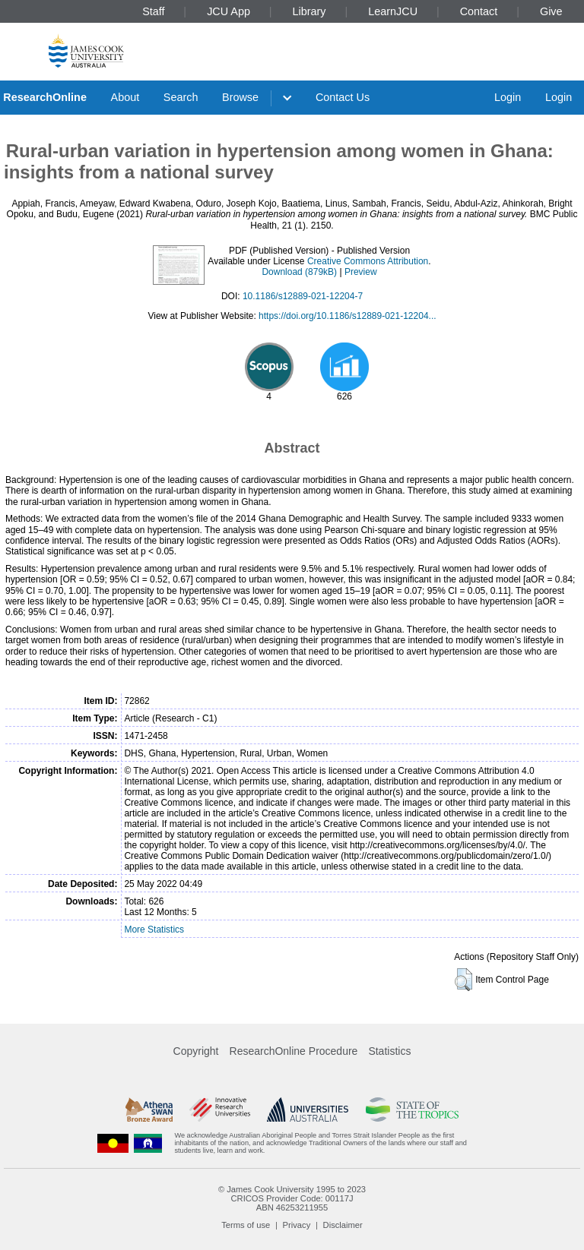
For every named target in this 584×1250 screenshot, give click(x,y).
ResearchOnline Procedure (294, 1051)
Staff (153, 11)
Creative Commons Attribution (367, 261)
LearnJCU (392, 11)
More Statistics (154, 929)
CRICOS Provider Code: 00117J (291, 1198)
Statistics (389, 1051)
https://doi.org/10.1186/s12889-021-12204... (347, 316)
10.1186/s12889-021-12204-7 (303, 296)
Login (507, 97)
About (125, 97)
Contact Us (343, 97)
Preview (360, 272)
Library (309, 11)
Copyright (196, 1051)
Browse (240, 97)
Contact (479, 11)
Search (180, 97)
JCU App (228, 11)
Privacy (297, 1224)
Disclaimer (343, 1224)
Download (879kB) (299, 272)
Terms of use (245, 1224)
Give (551, 11)
